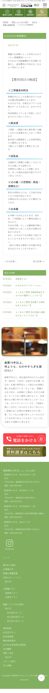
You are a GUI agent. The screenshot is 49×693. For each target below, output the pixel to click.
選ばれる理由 (9, 565)
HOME (5, 22)
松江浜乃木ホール (15, 620)
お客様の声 (8, 569)
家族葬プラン (11, 592)
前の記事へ (38, 261)
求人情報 (7, 665)
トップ (6, 557)
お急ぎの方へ (9, 632)
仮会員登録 (8, 636)
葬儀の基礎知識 (9, 25)
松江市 (34, 22)
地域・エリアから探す (20, 22)
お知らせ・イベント (12, 577)
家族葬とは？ (21, 278)
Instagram (9, 544)
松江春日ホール (14, 612)
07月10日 (7, 278)
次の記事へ (11, 261)
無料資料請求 (9, 640)
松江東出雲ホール (15, 616)
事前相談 (7, 628)
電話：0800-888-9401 (13, 485)
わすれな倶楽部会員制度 (14, 644)
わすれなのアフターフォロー (28, 285)
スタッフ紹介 (9, 661)
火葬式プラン (11, 597)
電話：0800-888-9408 (13, 533)
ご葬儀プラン (9, 588)
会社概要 (7, 648)
